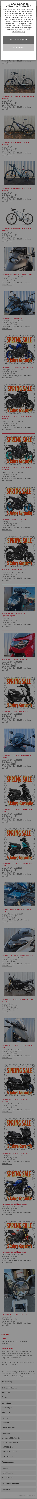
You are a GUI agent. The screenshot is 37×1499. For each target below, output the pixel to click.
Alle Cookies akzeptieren (18, 39)
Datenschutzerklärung (18, 32)
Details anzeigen (18, 47)
